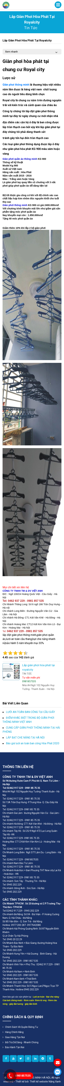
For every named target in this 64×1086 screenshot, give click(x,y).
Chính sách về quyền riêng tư (21, 1027)
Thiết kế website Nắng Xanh (45, 1081)
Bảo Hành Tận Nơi (14, 1047)
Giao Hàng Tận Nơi (15, 1037)
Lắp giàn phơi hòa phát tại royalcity (27, 40)
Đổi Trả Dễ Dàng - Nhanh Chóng (21, 1042)
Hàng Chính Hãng (14, 1032)
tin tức (30, 28)
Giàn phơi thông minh (16, 84)
